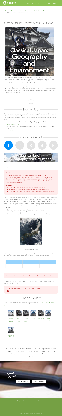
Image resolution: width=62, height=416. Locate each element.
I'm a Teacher (23, 381)
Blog (18, 401)
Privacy (32, 401)
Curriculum (28, 3)
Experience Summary (13, 124)
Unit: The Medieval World (45, 11)
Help (48, 3)
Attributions (10, 130)
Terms (25, 401)
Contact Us (41, 401)
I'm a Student (39, 381)
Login (54, 3)
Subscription (40, 3)
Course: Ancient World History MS (26, 11)
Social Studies (9, 11)
